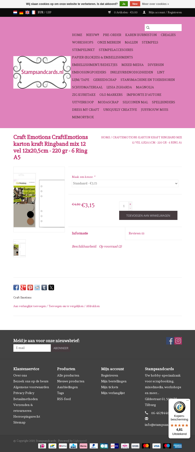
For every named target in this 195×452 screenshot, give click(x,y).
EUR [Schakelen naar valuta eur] (41, 12)
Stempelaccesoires (116, 50)
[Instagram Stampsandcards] (178, 340)
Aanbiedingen (67, 387)
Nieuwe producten (71, 381)
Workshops (82, 42)
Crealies (168, 35)
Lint (161, 72)
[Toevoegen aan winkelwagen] (148, 215)
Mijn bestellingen (114, 381)
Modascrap (108, 102)
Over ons (20, 375)
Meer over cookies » (155, 4)
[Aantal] (124, 206)
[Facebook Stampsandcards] (170, 340)
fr (33, 12)
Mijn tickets (109, 387)
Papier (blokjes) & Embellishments (102, 57)
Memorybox (83, 117)
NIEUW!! (92, 35)
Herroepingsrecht (26, 416)
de (21, 12)
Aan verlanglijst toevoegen (30, 306)
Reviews (136, 233)
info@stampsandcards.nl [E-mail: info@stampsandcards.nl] (163, 425)
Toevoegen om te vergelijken (66, 306)
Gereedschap (105, 80)
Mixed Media (132, 65)
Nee (135, 4)
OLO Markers (111, 95)
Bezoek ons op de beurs (30, 381)
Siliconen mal (135, 102)
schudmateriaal (87, 87)
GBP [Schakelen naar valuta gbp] (48, 12)
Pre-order (112, 35)
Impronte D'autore (144, 95)
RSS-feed (64, 399)
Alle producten (68, 375)
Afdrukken (93, 306)
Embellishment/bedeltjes (95, 65)
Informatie (80, 233)
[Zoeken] (163, 27)
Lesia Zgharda (119, 87)
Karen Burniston (141, 35)
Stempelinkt (83, 50)
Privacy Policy (23, 393)
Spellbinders (163, 102)
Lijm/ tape (80, 80)
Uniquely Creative (120, 109)
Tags (60, 393)
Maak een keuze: (83, 177)
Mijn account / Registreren (162, 12)
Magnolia (145, 87)
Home (77, 35)
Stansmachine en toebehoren (148, 80)
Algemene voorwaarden (31, 387)
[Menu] (187, 401)
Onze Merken (109, 42)
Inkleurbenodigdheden (131, 72)
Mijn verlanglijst (113, 393)
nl (15, 12)
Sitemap (19, 422)
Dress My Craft (85, 109)
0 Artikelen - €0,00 (123, 12)
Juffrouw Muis (154, 109)
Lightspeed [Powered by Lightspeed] (80, 440)
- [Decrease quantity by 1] (130, 208)
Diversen (156, 65)
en (27, 12)
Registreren (109, 375)
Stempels (150, 42)
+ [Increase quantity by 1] (130, 204)
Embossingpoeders (89, 72)
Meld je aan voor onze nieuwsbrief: (46, 340)
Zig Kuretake (84, 95)
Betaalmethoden (25, 399)
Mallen (131, 42)
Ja (123, 4)
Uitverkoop (83, 102)
